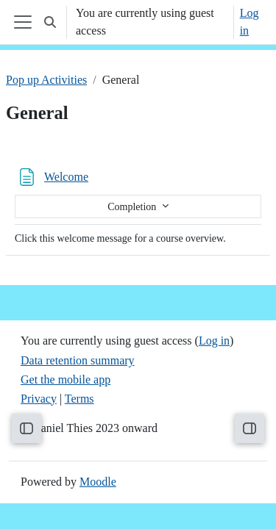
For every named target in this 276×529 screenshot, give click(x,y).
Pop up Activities (46, 79)
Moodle (97, 481)
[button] (50, 22)
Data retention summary (78, 360)
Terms (79, 398)
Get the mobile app (65, 379)
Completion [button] (133, 206)
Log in (249, 22)
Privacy (39, 398)
